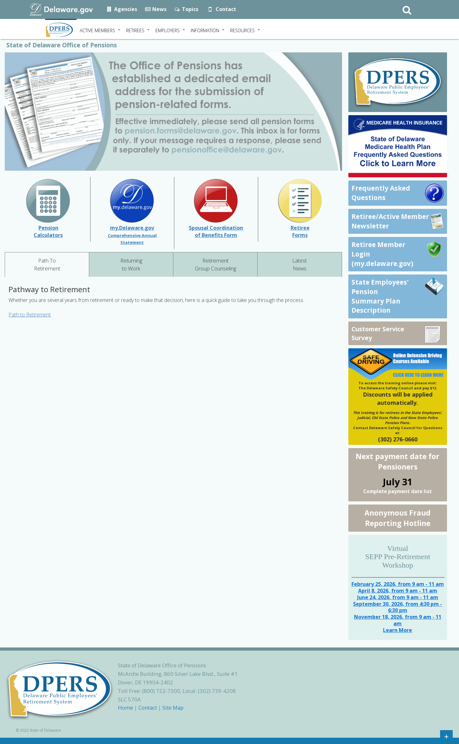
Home (125, 707)
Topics (186, 9)
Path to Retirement (30, 314)
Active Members (97, 30)
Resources (242, 30)
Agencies (121, 9)
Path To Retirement (47, 264)
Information (205, 30)
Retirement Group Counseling (215, 264)
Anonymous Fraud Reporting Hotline (397, 518)
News (156, 9)
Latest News (299, 264)
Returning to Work (131, 264)
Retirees (135, 30)
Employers (167, 30)
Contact (221, 9)
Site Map (172, 707)
